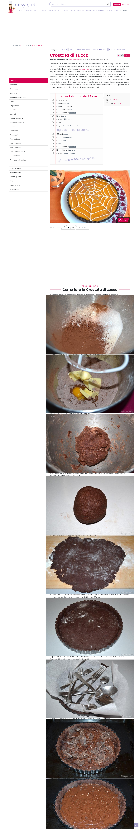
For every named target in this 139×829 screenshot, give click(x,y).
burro (64, 116)
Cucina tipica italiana (18, 97)
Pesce (12, 127)
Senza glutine (15, 177)
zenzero (72, 150)
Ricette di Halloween (117, 50)
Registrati (125, 4)
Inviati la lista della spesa (76, 159)
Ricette (20, 11)
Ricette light (15, 156)
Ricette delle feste (17, 152)
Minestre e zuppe (17, 122)
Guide (72, 11)
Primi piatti (14, 135)
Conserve (14, 89)
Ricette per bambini (18, 160)
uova (59, 144)
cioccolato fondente (70, 126)
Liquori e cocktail (16, 118)
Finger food (14, 106)
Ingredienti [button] (90, 11)
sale (70, 110)
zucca (65, 134)
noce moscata (69, 153)
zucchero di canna (70, 137)
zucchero (65, 103)
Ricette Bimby (15, 143)
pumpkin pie (84, 69)
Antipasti (28, 11)
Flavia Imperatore (74, 59)
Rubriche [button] (102, 11)
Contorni (52, 11)
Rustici (12, 164)
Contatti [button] (113, 11)
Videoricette (15, 189)
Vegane (13, 181)
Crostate (28, 45)
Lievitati (13, 114)
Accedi (117, 4)
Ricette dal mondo (17, 147)
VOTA (127, 55)
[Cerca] (77, 4)
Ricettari (80, 11)
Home (12, 45)
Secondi (42, 11)
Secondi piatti (15, 173)
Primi (35, 11)
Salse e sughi (15, 168)
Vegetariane (15, 185)
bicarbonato (69, 119)
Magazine (124, 11)
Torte (66, 11)
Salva (82, 227)
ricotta (65, 140)
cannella (72, 113)
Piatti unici (14, 131)
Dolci (60, 11)
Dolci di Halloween (83, 50)
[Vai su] (136, 825)
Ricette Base (15, 139)
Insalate (13, 110)
